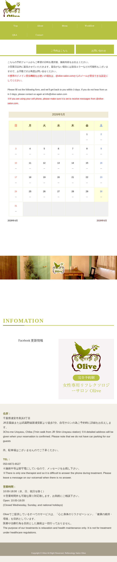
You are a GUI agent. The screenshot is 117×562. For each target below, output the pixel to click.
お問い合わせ (98, 54)
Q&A (14, 35)
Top (15, 26)
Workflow (89, 26)
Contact (39, 35)
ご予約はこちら (59, 54)
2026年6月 (102, 220)
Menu (64, 26)
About (40, 26)
